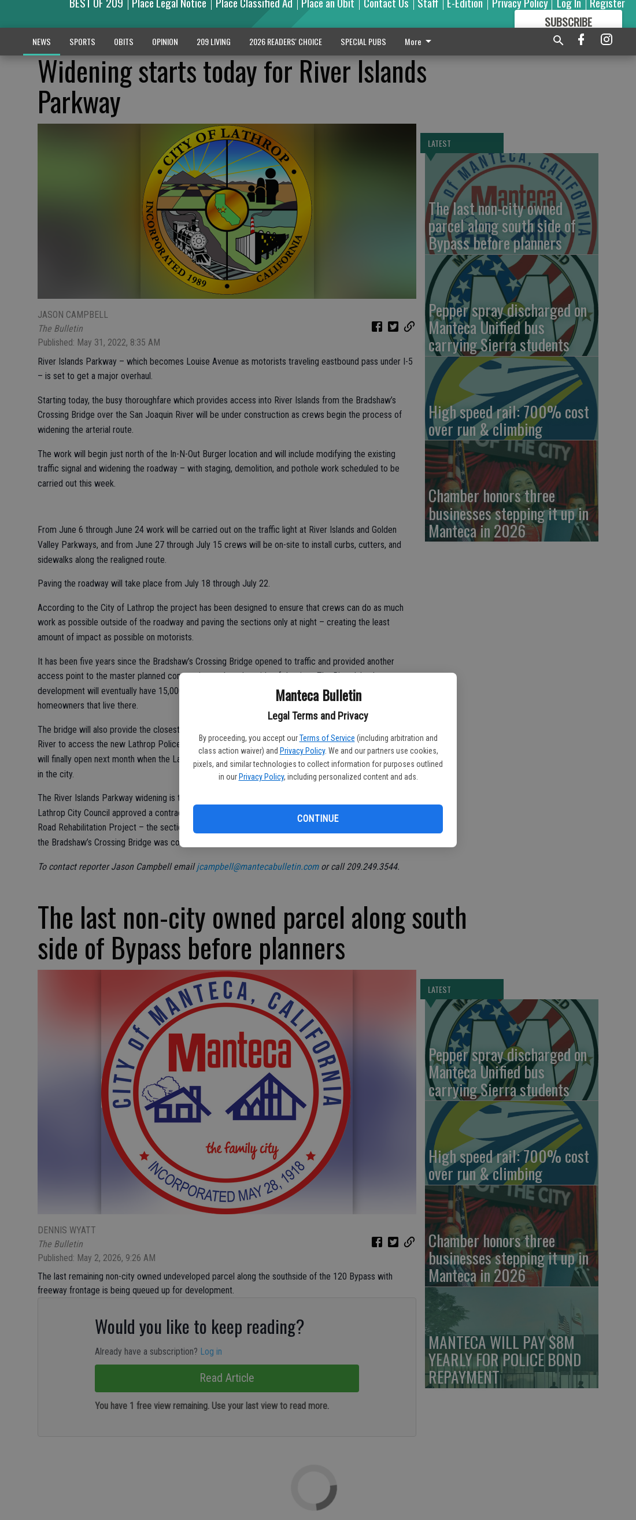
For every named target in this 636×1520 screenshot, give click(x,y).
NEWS (41, 41)
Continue (317, 818)
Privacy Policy (302, 750)
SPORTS (82, 41)
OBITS (124, 41)
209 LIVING (214, 41)
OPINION (165, 41)
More (420, 41)
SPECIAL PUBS (363, 41)
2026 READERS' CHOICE (285, 41)
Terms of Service (327, 738)
